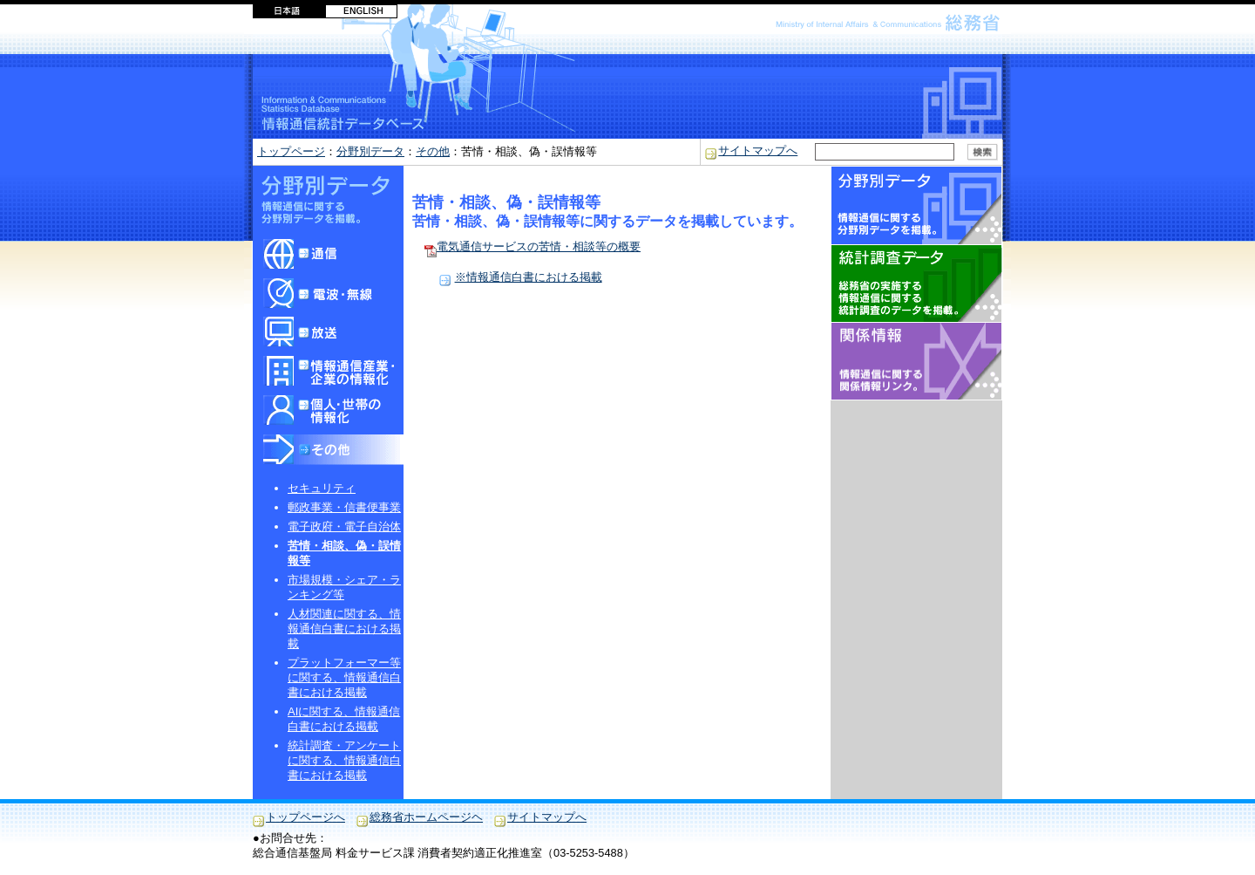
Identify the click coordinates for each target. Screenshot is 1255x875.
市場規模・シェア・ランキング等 (344, 587)
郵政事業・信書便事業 (344, 507)
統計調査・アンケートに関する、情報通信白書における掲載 (344, 760)
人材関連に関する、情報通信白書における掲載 (344, 628)
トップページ (291, 151)
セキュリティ (322, 488)
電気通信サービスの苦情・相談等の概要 (532, 246)
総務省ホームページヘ (426, 817)
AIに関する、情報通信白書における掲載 (344, 719)
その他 (433, 151)
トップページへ (305, 817)
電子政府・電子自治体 (344, 526)
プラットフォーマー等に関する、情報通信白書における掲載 (344, 677)
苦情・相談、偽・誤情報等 (344, 553)
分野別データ (370, 151)
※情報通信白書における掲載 (528, 277)
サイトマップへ (757, 150)
